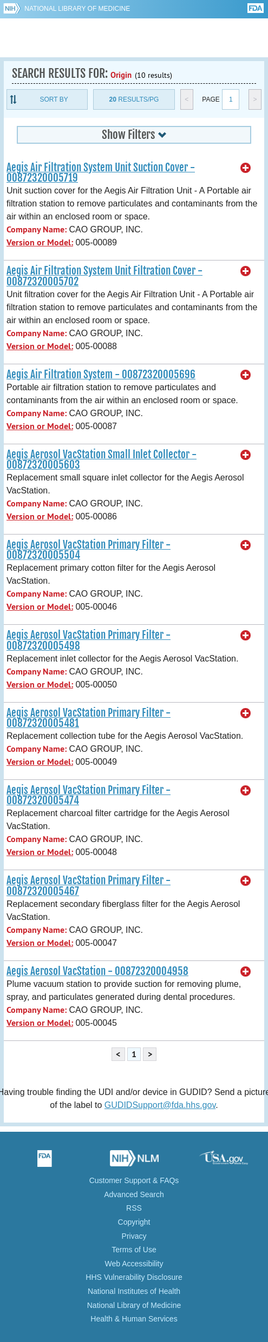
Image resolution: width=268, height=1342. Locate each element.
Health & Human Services (133, 1318)
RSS (134, 1208)
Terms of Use (134, 1249)
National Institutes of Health (134, 1291)
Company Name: (36, 229)
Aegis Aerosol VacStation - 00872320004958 (97, 971)
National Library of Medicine (77, 8)
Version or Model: (39, 242)
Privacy (134, 1236)
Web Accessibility (134, 1263)
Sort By (54, 99)
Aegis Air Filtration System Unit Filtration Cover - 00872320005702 (104, 276)
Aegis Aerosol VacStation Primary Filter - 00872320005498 (88, 640)
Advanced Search (134, 1194)
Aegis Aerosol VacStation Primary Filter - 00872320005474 (88, 795)
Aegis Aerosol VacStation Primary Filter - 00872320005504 (88, 550)
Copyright (134, 1222)
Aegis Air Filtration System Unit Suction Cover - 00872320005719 (100, 172)
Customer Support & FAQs (134, 1180)
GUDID (134, 38)
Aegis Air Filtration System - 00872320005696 (100, 374)
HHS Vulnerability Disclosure (134, 1277)
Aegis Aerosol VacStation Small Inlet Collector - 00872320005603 (101, 459)
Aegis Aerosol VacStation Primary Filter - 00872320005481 (88, 718)
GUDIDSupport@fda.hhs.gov (159, 1105)
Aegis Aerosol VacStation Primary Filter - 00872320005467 (88, 885)
